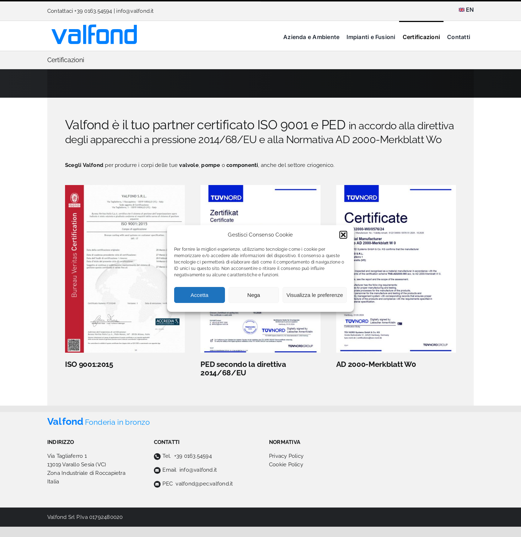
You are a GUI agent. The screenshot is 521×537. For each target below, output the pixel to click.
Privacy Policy (286, 456)
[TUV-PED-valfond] (260, 187)
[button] (343, 234)
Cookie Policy (286, 464)
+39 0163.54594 (193, 456)
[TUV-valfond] (396, 187)
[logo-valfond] (94, 27)
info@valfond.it (135, 11)
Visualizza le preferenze (314, 295)
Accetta (199, 295)
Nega (253, 295)
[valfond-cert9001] (125, 187)
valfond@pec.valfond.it (204, 484)
